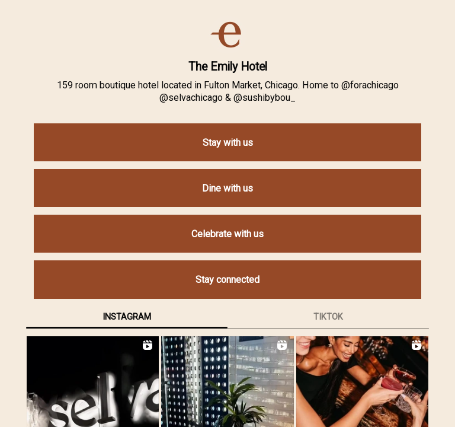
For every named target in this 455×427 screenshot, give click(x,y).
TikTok (328, 316)
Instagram (126, 316)
